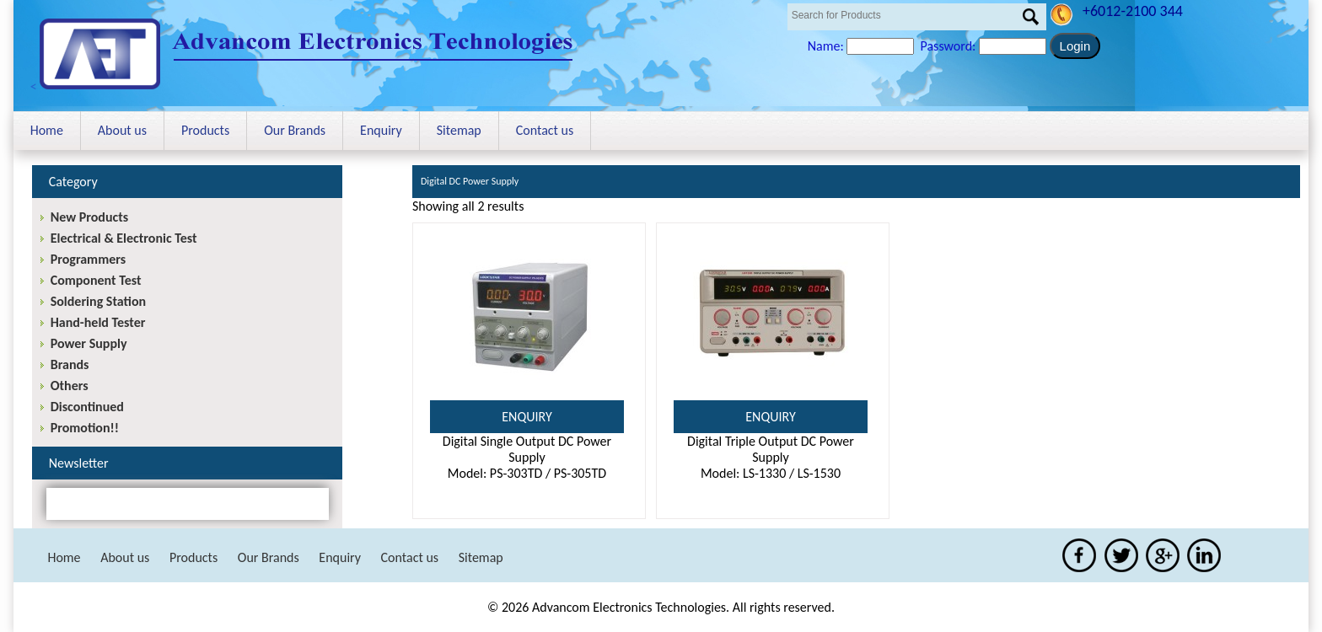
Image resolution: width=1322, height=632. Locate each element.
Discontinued (87, 407)
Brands (70, 364)
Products (205, 130)
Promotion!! (85, 428)
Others (70, 386)
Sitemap (459, 130)
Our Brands (294, 130)
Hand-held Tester (98, 322)
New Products (89, 217)
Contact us (544, 130)
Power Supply (89, 343)
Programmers (88, 259)
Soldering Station (98, 301)
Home (46, 130)
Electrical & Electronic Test (124, 238)
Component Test (96, 280)
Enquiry (381, 130)
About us (122, 130)
